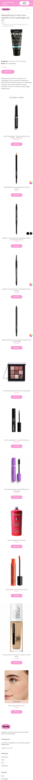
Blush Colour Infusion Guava (16, 705)
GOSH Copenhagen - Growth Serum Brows (16, 440)
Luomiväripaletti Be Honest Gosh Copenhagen (16, 391)
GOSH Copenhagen (20, 61)
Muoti (2, 763)
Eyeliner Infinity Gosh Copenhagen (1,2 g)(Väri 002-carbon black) (16, 340)
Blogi (2, 776)
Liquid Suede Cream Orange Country (16, 589)
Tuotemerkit (11, 61)
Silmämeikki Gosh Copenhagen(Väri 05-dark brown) (16, 188)
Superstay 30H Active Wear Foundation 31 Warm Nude (16, 655)
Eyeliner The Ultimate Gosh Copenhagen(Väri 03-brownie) (16, 289)
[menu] (30, 9)
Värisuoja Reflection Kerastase (16, 540)
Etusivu (3, 22)
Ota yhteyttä (4, 779)
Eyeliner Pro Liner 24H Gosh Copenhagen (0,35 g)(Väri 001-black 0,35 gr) (16, 239)
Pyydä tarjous (24, 3)
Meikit (2, 760)
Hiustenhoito (4, 757)
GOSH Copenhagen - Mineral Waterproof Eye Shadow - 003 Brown (16, 137)
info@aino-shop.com (7, 748)
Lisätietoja (7, 71)
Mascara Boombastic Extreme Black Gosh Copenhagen (16, 490)
